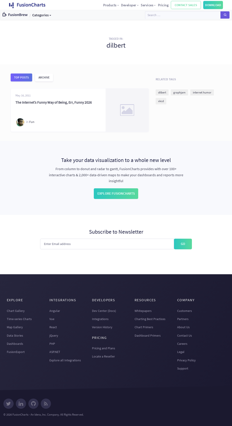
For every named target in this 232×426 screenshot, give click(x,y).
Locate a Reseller (103, 356)
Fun (31, 122)
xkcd (161, 101)
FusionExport (16, 352)
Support (182, 368)
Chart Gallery (16, 311)
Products (111, 5)
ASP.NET (54, 352)
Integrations (100, 319)
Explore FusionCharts (116, 193)
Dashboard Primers (148, 335)
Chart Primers (144, 327)
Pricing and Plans (103, 348)
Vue (51, 319)
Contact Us (184, 335)
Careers (182, 344)
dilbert (162, 92)
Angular (54, 311)
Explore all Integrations (65, 360)
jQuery (53, 335)
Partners (182, 319)
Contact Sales (186, 5)
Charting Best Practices (150, 319)
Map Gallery (15, 327)
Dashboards (15, 344)
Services (148, 5)
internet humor (202, 92)
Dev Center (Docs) (104, 311)
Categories (40, 15)
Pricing (163, 5)
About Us (183, 327)
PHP (52, 344)
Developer (130, 5)
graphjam (179, 92)
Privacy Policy (186, 360)
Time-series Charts (19, 319)
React (53, 327)
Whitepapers (143, 311)
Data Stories (15, 335)
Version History (102, 327)
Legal (180, 352)
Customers (184, 311)
